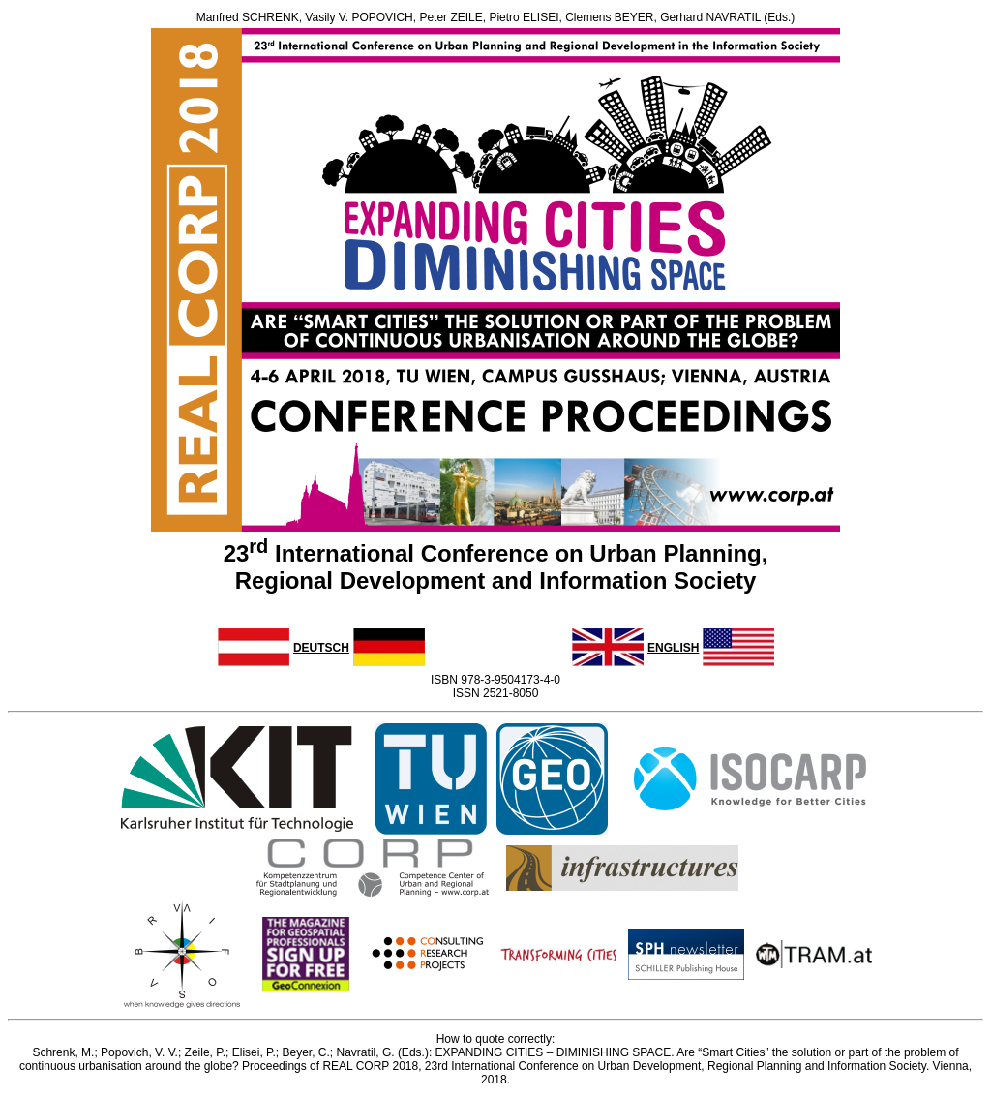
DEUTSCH (321, 648)
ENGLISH (673, 648)
